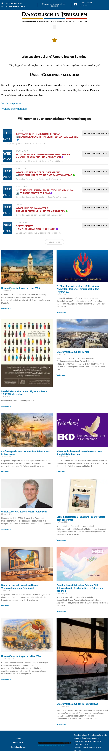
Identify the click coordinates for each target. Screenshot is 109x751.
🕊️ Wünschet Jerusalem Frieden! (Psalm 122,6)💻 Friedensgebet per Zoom (44, 192)
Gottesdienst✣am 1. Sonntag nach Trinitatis (35, 228)
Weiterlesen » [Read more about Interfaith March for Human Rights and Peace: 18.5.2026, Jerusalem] (6, 406)
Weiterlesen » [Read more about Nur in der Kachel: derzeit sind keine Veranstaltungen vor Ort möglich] (6, 606)
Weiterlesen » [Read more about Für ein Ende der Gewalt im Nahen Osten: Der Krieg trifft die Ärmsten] (61, 472)
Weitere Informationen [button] (14, 109)
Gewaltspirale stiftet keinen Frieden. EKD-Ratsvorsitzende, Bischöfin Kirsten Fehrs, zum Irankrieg (80, 588)
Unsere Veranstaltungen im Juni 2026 (20, 288)
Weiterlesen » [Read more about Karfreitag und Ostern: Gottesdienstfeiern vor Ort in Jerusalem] (6, 472)
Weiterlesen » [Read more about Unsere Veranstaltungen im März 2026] (6, 679)
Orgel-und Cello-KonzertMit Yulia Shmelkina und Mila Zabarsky (40, 210)
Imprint (18, 738)
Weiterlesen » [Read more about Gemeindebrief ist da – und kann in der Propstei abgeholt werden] (61, 540)
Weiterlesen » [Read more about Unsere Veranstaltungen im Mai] (61, 375)
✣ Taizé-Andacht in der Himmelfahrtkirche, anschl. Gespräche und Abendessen (43, 156)
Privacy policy (18, 743)
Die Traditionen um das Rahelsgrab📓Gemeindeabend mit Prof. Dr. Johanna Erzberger (47, 135)
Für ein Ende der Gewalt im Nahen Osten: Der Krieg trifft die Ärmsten (79, 453)
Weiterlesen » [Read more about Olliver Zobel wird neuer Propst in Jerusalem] (6, 529)
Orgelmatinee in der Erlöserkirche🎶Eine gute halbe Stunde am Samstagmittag (44, 174)
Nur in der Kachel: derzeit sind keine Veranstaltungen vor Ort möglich (19, 586)
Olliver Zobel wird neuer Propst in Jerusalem (24, 511)
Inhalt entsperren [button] (11, 103)
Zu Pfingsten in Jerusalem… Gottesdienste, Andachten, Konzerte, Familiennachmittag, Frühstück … (78, 289)
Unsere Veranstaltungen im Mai (73, 352)
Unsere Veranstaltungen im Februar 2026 (78, 703)
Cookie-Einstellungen (18, 747)
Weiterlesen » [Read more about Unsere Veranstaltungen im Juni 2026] (6, 308)
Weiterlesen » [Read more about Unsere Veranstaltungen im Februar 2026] (61, 724)
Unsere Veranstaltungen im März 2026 (21, 656)
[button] (54, 27)
